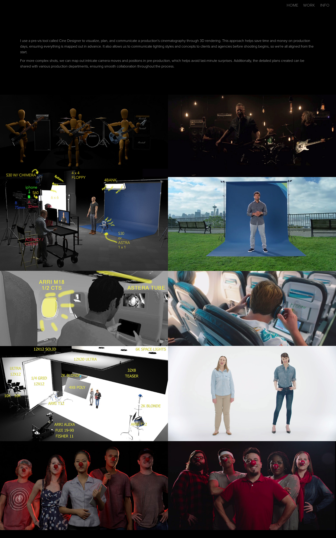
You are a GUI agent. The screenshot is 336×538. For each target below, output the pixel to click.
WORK (309, 5)
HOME (292, 5)
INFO (324, 5)
